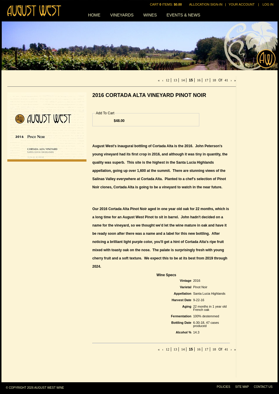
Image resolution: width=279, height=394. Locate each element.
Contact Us (263, 386)
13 (175, 80)
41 (226, 80)
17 (206, 80)
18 (214, 80)
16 (198, 80)
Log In (268, 4)
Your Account (242, 4)
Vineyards (122, 15)
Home (94, 15)
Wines (150, 15)
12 (167, 80)
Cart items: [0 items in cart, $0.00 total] (166, 4)
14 (183, 80)
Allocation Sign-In (205, 4)
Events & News (183, 15)
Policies (223, 386)
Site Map (242, 386)
